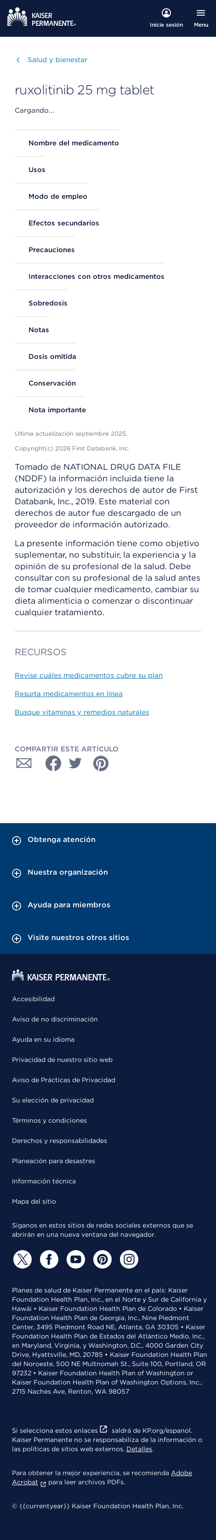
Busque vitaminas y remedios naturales (82, 712)
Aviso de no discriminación (55, 1019)
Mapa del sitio (34, 1201)
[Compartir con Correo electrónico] (24, 763)
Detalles (139, 1449)
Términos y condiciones (49, 1120)
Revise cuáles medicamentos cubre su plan (89, 675)
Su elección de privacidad (53, 1100)
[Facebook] (48, 1259)
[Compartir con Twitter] (75, 763)
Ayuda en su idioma (43, 1039)
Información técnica (44, 1181)
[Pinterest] (101, 1259)
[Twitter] (21, 1259)
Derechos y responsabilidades (59, 1140)
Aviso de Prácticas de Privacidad (63, 1080)
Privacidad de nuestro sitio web (62, 1059)
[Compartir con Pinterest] (101, 763)
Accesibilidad (33, 999)
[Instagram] (128, 1259)
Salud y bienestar (57, 59)
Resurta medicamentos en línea (69, 694)
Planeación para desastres (53, 1161)
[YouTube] (74, 1259)
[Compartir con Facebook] (49, 763)
